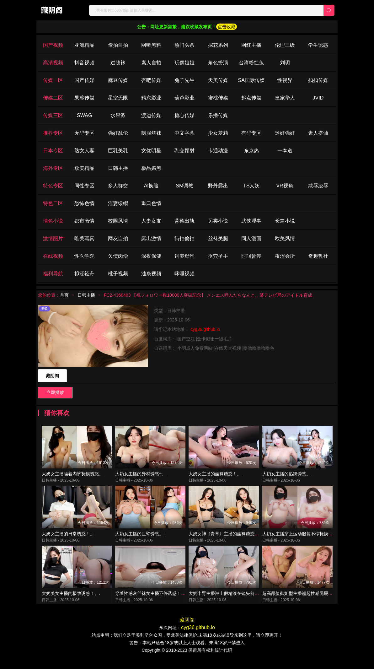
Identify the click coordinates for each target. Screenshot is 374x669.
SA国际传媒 (251, 80)
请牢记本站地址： (172, 329)
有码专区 (251, 133)
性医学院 (84, 256)
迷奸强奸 (285, 133)
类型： (160, 310)
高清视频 (53, 62)
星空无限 (118, 97)
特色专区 (53, 185)
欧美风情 (285, 238)
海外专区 (53, 168)
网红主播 (251, 45)
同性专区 (84, 185)
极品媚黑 (151, 168)
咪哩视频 (184, 273)
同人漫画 (251, 238)
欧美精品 (84, 168)
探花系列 (218, 45)
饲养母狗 (184, 256)
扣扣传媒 (318, 80)
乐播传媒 (218, 115)
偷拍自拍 (118, 45)
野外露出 (218, 185)
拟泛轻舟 (84, 273)
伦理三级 (285, 45)
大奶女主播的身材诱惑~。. (141, 476)
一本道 (284, 150)
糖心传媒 (184, 115)
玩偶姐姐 (184, 62)
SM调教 (184, 185)
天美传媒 (218, 80)
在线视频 (53, 256)
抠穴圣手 (218, 256)
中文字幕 (184, 133)
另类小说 (218, 221)
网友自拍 (118, 238)
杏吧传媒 (151, 80)
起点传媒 (251, 97)
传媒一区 (53, 80)
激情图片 (53, 238)
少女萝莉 (218, 133)
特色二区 (53, 203)
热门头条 (184, 45)
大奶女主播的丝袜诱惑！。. (216, 476)
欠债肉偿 (118, 256)
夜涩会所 (285, 256)
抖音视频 (84, 62)
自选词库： (165, 348)
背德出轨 (184, 221)
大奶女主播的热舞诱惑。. (287, 476)
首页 (64, 295)
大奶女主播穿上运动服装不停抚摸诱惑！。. (304, 539)
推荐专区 (53, 133)
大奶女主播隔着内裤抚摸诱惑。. (73, 476)
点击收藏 (226, 26)
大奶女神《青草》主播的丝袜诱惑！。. (226, 539)
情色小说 (53, 221)
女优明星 (151, 150)
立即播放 (55, 392)
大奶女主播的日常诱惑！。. (69, 539)
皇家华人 (285, 97)
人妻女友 (151, 221)
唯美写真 (84, 238)
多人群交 (118, 185)
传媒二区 (53, 97)
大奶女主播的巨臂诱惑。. (140, 539)
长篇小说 (285, 221)
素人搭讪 (318, 133)
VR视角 (284, 185)
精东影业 (151, 97)
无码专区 (84, 133)
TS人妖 (251, 185)
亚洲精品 (84, 45)
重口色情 (151, 203)
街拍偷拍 (184, 238)
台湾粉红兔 (251, 62)
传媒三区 (53, 115)
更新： (160, 319)
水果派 (118, 115)
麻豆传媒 (118, 80)
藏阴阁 (52, 375)
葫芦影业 (184, 97)
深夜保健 (151, 256)
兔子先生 (184, 80)
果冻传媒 (84, 97)
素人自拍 (151, 62)
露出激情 (151, 238)
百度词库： (165, 338)
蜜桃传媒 (218, 97)
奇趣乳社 (318, 256)
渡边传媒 (151, 115)
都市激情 (84, 221)
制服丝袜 (151, 133)
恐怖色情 (84, 203)
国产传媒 (84, 80)
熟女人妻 (84, 150)
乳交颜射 (184, 150)
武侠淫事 (251, 221)
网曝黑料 (151, 45)
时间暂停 (251, 256)
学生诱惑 (318, 45)
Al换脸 (151, 185)
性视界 (284, 80)
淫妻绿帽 (118, 203)
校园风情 (118, 221)
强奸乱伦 (118, 133)
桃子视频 (118, 273)
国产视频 (53, 45)
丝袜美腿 (218, 238)
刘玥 (285, 62)
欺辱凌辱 (318, 185)
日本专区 (53, 150)
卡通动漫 (218, 150)
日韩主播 (118, 168)
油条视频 (151, 273)
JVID (318, 97)
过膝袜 (118, 62)
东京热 (251, 150)
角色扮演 (218, 62)
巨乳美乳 (118, 150)
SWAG (84, 115)
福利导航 (53, 273)
